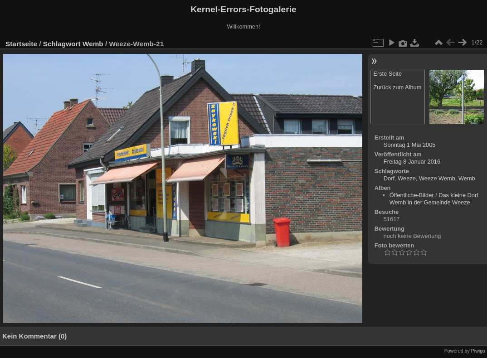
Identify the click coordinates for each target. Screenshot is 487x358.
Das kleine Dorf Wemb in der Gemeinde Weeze (434, 199)
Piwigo (478, 350)
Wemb (93, 44)
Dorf (389, 178)
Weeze (407, 178)
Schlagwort (62, 44)
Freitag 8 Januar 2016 (412, 161)
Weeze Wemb (437, 178)
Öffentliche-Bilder (412, 195)
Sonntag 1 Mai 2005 (410, 144)
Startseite (21, 44)
